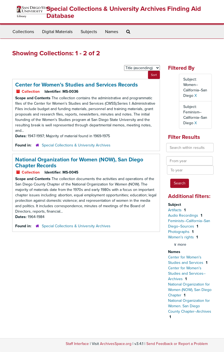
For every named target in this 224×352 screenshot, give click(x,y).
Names (111, 31)
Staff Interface (77, 343)
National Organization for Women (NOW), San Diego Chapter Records (79, 162)
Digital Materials (57, 31)
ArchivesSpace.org (115, 343)
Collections (23, 31)
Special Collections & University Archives (76, 145)
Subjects (89, 31)
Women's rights (181, 237)
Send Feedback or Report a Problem (177, 343)
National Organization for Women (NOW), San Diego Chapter (190, 289)
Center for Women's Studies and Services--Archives (187, 273)
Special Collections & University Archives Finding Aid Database (123, 12)
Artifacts (175, 210)
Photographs (179, 231)
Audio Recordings (183, 215)
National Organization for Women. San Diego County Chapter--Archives (189, 306)
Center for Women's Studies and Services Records (76, 85)
